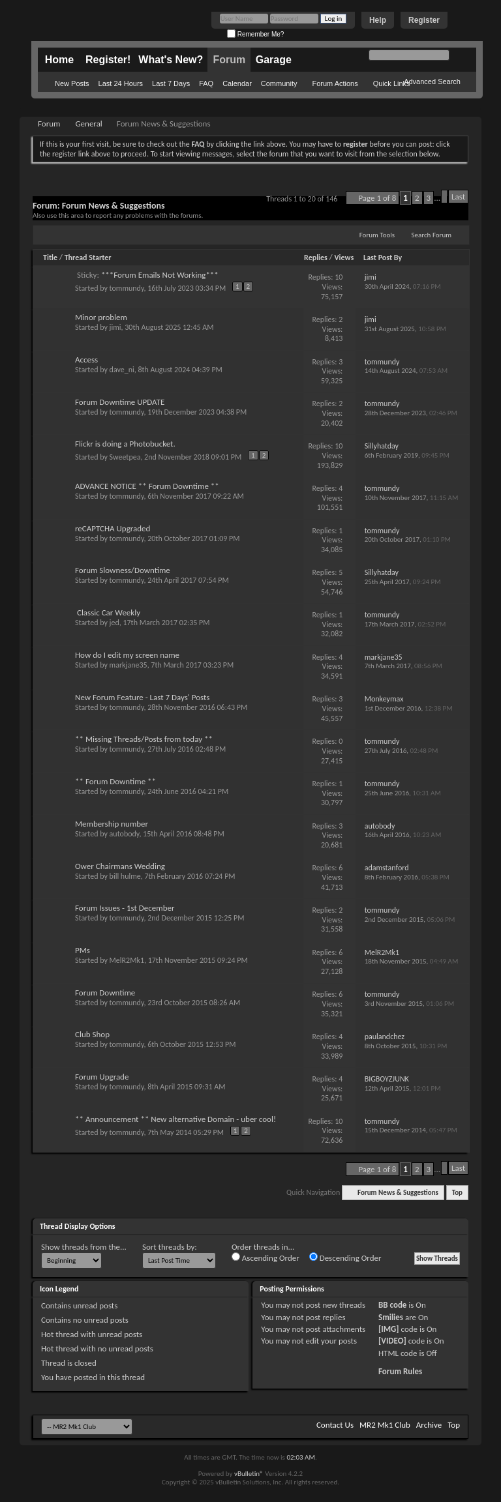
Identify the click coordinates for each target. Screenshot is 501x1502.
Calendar (237, 83)
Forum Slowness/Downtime (122, 570)
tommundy (127, 288)
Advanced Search (432, 81)
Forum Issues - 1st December (125, 908)
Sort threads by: (169, 1247)
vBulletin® (249, 1473)
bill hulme (125, 876)
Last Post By (382, 257)
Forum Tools (377, 235)
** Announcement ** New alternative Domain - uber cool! (175, 1119)
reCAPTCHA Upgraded (112, 528)
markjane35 (128, 665)
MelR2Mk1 (127, 960)
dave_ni (122, 369)
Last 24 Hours (121, 83)
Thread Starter (88, 257)
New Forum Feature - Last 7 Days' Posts (142, 697)
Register (424, 20)
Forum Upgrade (102, 1077)
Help (377, 20)
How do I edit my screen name (127, 655)
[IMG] (388, 1329)
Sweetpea (125, 457)
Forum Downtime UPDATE (119, 402)
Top (457, 1192)
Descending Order (345, 1257)
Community (279, 83)
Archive (429, 1425)
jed (114, 622)
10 (338, 277)
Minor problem (101, 317)
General (88, 123)
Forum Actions (334, 83)
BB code (392, 1305)
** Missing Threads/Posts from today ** (144, 739)
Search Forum (432, 235)
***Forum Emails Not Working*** (160, 275)
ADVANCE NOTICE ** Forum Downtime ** (147, 486)
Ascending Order (265, 1257)
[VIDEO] (392, 1341)
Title (50, 257)
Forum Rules (400, 1371)
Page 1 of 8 (377, 198)
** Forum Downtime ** (115, 781)
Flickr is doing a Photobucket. (125, 444)
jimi (115, 327)
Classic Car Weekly (108, 612)
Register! (107, 59)
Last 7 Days (171, 83)
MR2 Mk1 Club (384, 1425)
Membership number (111, 824)
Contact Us (335, 1425)
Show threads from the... (84, 1247)
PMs (82, 950)
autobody (125, 833)
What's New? (170, 59)
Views (344, 257)
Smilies (390, 1317)
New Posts (72, 83)
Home (59, 59)
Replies (315, 257)
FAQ (206, 83)
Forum (229, 59)
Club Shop (92, 1034)
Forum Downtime (105, 992)
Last (458, 196)
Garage (274, 59)
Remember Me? (255, 34)
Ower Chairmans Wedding (120, 866)
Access (86, 359)
